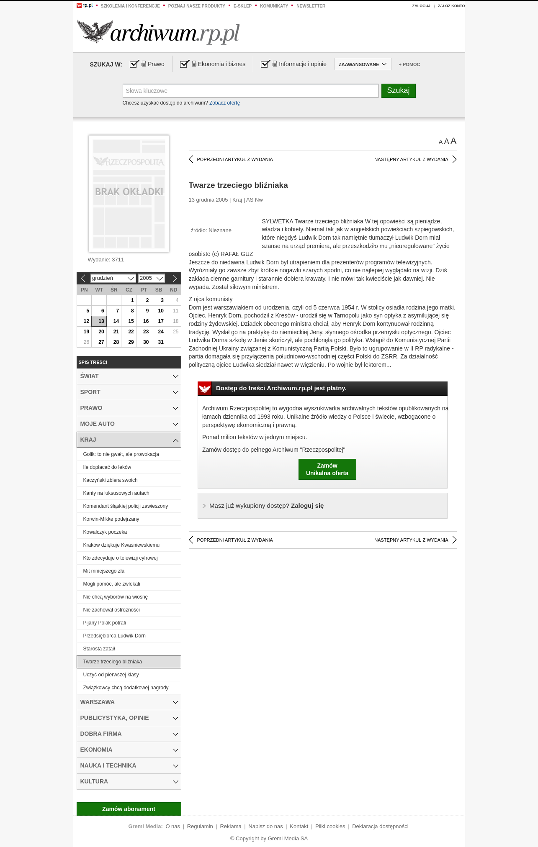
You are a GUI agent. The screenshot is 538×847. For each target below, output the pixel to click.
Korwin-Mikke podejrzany (111, 519)
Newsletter (310, 6)
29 (131, 342)
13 (101, 321)
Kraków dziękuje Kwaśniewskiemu (121, 545)
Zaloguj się (266, 505)
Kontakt (299, 826)
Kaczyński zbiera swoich (110, 480)
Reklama (230, 826)
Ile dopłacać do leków (107, 467)
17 (161, 321)
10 (161, 311)
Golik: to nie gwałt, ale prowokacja (121, 454)
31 (161, 342)
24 (161, 332)
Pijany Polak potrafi (104, 623)
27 (101, 342)
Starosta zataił (99, 649)
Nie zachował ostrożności (111, 610)
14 (116, 321)
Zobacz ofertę (224, 103)
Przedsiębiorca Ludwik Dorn (114, 636)
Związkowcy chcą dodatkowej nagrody (126, 688)
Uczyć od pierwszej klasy (111, 675)
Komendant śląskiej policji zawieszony (125, 506)
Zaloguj (421, 6)
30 (146, 342)
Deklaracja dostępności (380, 826)
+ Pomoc (409, 64)
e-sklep (243, 6)
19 (86, 332)
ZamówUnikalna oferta (327, 469)
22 (131, 332)
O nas (172, 826)
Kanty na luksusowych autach (116, 493)
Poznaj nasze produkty (196, 6)
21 (116, 332)
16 (146, 321)
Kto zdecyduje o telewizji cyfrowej (120, 558)
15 (131, 321)
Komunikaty (274, 6)
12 (86, 321)
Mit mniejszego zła (104, 571)
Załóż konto (451, 6)
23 (146, 332)
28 (116, 342)
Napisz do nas (265, 826)
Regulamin (200, 826)
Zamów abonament (128, 809)
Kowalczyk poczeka (105, 532)
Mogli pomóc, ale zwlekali (111, 584)
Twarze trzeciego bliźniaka (112, 662)
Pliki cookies (330, 826)
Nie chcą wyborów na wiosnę (115, 597)
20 (101, 332)
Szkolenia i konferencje (130, 6)
